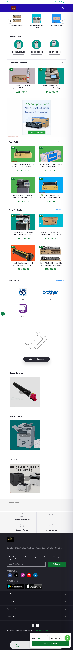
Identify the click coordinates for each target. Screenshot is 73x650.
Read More (11, 509)
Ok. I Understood (50, 643)
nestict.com (43, 631)
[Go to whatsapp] (67, 638)
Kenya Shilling (59, 2)
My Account (11, 609)
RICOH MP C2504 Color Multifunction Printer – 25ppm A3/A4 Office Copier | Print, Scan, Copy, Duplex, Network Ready (51, 87)
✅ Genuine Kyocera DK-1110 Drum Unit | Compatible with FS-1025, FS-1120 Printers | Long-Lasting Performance (51, 196)
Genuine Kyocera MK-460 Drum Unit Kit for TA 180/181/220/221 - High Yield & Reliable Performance (23, 165)
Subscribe (57, 564)
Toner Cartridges (17, 25)
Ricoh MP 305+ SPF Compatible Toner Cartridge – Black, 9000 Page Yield (51, 264)
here (38, 638)
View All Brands (59, 280)
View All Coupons (36, 361)
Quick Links (11, 594)
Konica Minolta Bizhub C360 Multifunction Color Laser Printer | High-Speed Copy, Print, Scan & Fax (23, 233)
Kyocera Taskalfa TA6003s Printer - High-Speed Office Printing (22, 196)
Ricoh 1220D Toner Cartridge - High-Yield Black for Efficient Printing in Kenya (21, 87)
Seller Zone (11, 616)
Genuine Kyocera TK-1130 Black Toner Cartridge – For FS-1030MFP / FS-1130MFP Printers (51, 165)
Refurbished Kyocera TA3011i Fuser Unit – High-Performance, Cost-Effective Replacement (23, 264)
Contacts (10, 601)
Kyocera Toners (56, 25)
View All (60, 37)
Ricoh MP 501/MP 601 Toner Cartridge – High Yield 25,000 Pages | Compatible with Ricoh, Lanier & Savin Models (50, 233)
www (37, 631)
